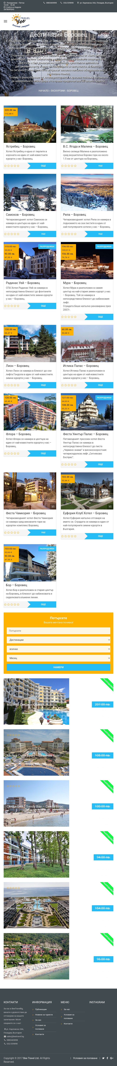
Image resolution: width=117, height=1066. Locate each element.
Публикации (41, 1009)
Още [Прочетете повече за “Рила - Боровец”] (100, 234)
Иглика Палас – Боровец (81, 366)
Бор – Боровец (16, 585)
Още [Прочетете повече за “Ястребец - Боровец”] (43, 166)
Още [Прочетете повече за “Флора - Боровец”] (43, 453)
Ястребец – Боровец (20, 146)
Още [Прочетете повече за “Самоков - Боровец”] (43, 234)
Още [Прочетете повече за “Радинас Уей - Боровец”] (43, 306)
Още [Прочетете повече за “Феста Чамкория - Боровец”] (43, 532)
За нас (38, 1020)
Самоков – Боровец (20, 214)
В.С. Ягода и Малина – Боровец (85, 146)
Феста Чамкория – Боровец (26, 513)
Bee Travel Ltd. (31, 1058)
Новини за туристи (44, 1015)
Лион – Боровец (17, 366)
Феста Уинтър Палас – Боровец (85, 434)
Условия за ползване (40, 1027)
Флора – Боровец (18, 434)
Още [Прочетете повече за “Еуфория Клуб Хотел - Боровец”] (100, 536)
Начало (44, 90)
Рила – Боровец (74, 214)
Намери (58, 667)
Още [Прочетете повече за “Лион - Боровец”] (43, 385)
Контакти (39, 1034)
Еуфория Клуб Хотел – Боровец (85, 513)
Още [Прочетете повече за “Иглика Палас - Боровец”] (100, 385)
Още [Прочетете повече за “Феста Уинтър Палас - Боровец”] (100, 464)
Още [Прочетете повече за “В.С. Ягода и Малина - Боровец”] (100, 166)
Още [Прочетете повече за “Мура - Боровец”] (100, 317)
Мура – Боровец (74, 283)
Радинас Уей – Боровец (23, 283)
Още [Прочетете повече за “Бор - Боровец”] (43, 604)
